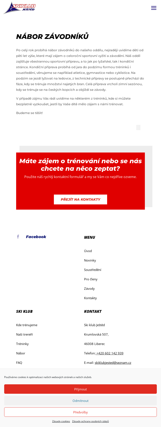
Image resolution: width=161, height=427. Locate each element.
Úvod (88, 251)
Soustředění (92, 270)
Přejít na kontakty (80, 199)
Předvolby (80, 412)
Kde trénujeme (26, 325)
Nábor (20, 353)
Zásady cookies (61, 421)
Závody (89, 288)
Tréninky (22, 344)
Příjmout (80, 389)
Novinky (90, 260)
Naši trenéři (24, 334)
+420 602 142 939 (109, 353)
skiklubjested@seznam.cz (113, 362)
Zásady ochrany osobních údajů (90, 421)
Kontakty (90, 298)
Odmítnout (80, 401)
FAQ (19, 362)
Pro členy (90, 279)
